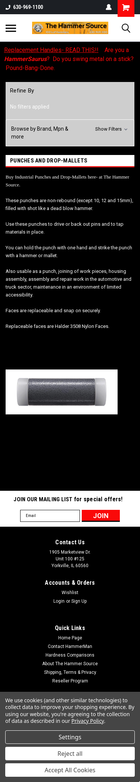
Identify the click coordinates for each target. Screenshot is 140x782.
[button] (70, 132)
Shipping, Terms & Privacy (70, 672)
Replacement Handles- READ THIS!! (51, 50)
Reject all (70, 753)
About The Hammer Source (70, 663)
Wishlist (70, 592)
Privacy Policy (87, 720)
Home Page (70, 637)
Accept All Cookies (70, 770)
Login (59, 601)
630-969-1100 (24, 7)
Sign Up (79, 601)
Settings (70, 737)
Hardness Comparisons (70, 655)
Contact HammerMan (70, 646)
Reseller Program (70, 681)
